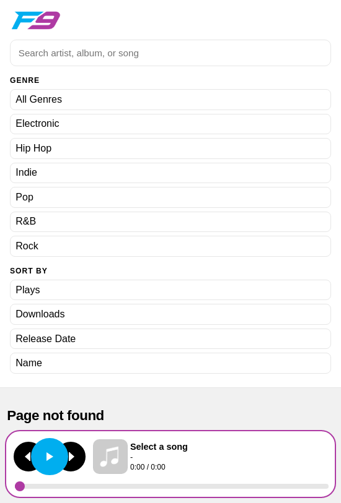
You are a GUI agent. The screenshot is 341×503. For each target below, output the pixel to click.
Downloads (40, 314)
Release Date (46, 338)
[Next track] (71, 456)
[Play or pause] (49, 456)
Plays (28, 290)
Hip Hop (33, 148)
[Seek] (172, 486)
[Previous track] (28, 456)
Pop (24, 197)
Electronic (37, 123)
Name (29, 363)
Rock (27, 246)
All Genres (39, 99)
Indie (26, 172)
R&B (26, 221)
